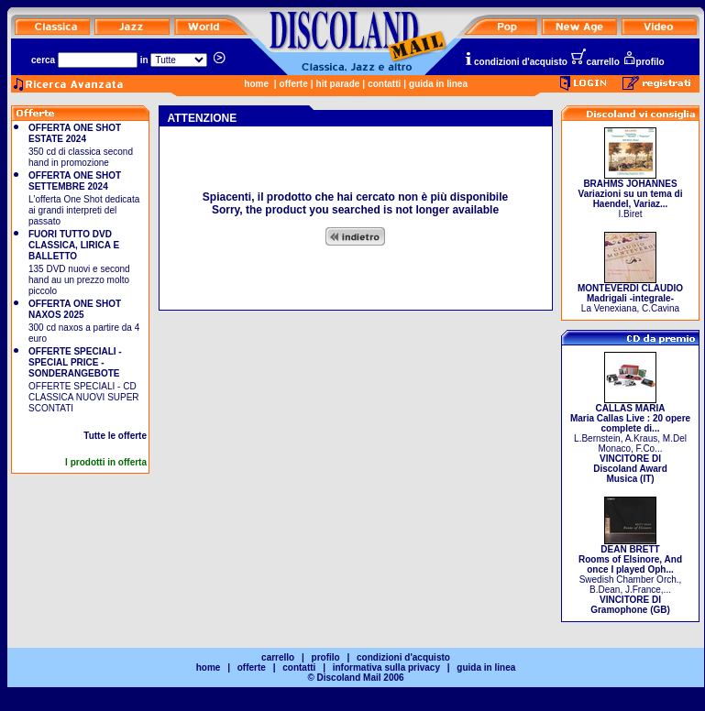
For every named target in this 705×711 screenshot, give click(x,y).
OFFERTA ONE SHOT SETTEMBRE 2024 (74, 180)
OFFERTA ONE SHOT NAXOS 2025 (74, 309)
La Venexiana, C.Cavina (630, 294)
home (256, 84)
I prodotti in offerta (106, 462)
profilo (643, 62)
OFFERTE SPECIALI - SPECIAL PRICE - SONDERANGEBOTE (75, 362)
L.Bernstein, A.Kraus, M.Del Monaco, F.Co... (630, 439)
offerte (294, 84)
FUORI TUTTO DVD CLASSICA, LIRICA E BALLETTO (73, 245)
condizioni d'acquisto (515, 62)
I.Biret (630, 194)
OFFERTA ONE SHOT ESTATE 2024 (74, 133)
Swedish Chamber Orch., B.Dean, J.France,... (630, 575)
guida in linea (438, 84)
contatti (384, 84)
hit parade (338, 84)
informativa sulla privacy (386, 667)
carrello (595, 62)
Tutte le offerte (115, 436)
